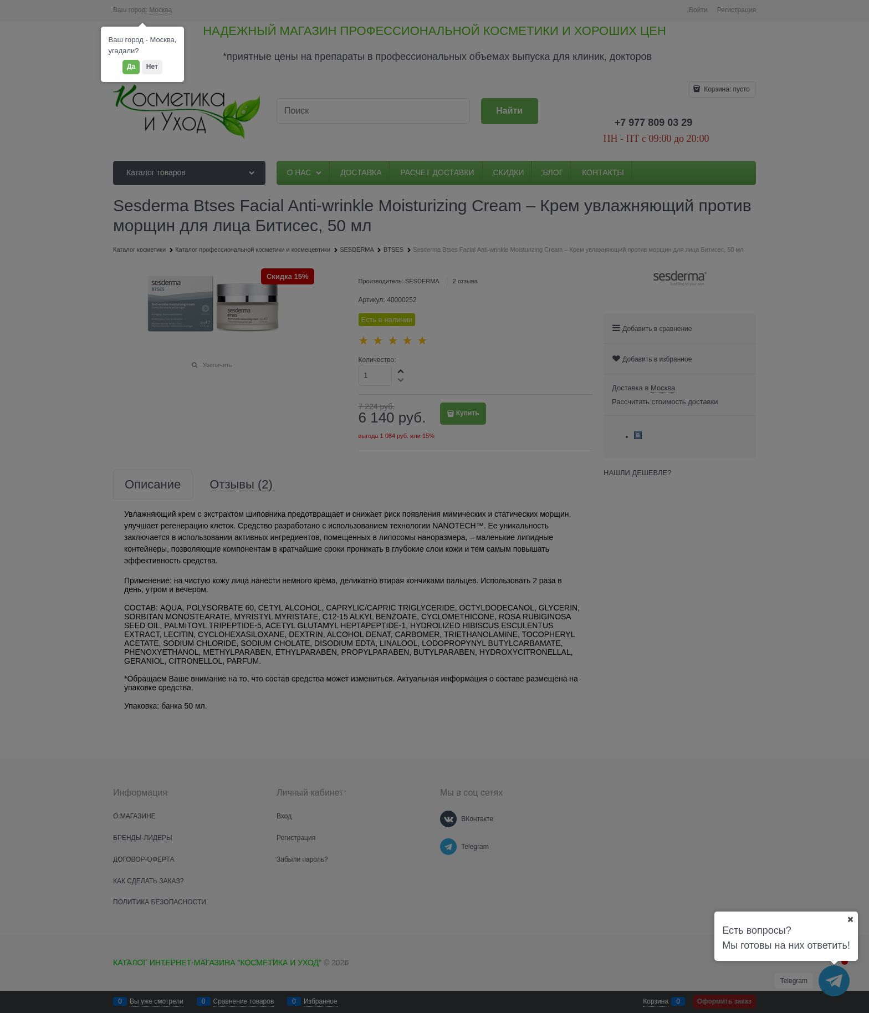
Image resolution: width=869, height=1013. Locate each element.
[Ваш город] (850, 919)
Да (131, 66)
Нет (152, 66)
